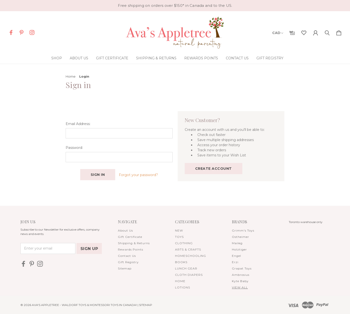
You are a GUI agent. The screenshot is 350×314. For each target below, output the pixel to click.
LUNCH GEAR (186, 268)
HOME (180, 281)
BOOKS (181, 262)
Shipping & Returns (156, 58)
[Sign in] (315, 32)
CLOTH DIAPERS (189, 275)
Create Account (213, 168)
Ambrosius (240, 275)
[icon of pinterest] (21, 32)
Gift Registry (269, 58)
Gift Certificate (112, 58)
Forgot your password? (138, 175)
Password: (74, 147)
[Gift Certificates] (292, 32)
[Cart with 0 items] (339, 32)
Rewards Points (201, 58)
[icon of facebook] (11, 32)
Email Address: (78, 124)
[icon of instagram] (32, 32)
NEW (179, 230)
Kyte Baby (240, 281)
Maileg (237, 243)
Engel (236, 256)
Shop (56, 58)
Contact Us (237, 58)
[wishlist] (304, 32)
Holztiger (239, 249)
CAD (277, 33)
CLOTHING (184, 243)
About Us (79, 58)
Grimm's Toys (243, 230)
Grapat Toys (242, 268)
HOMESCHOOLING (190, 256)
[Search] (327, 32)
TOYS (179, 237)
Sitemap (124, 268)
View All (240, 287)
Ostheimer (240, 237)
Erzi (235, 262)
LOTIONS (182, 287)
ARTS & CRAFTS (188, 249)
